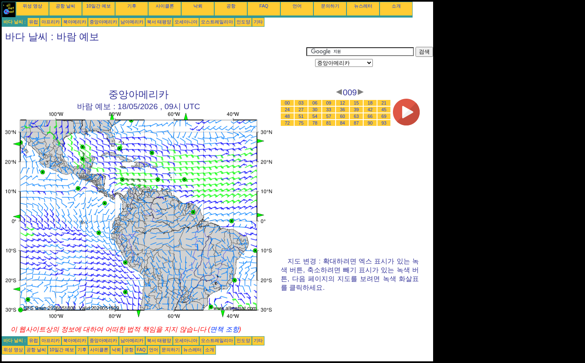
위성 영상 (32, 5)
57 (328, 116)
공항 (231, 5)
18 (370, 102)
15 (356, 102)
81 (328, 122)
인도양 (243, 21)
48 (287, 116)
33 (328, 109)
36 (342, 109)
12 (342, 102)
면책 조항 (224, 329)
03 (301, 102)
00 (287, 102)
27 (301, 109)
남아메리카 (132, 21)
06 (315, 102)
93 (384, 122)
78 (315, 122)
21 (384, 102)
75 (301, 122)
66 (370, 116)
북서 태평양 (159, 21)
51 (301, 116)
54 (315, 116)
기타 (258, 21)
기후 (131, 5)
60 (342, 116)
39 (356, 109)
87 (356, 122)
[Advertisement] (154, 65)
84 (342, 122)
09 (328, 102)
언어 (297, 5)
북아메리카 (74, 21)
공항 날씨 (65, 5)
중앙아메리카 (103, 21)
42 (370, 109)
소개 (396, 5)
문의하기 (330, 5)
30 (315, 109)
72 (287, 122)
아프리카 (50, 21)
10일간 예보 (98, 5)
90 (370, 122)
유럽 (33, 21)
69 (384, 116)
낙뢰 (198, 5)
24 (287, 109)
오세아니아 (186, 21)
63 (356, 116)
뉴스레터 (363, 5)
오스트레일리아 (217, 21)
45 (384, 109)
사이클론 (165, 5)
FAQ (263, 5)
